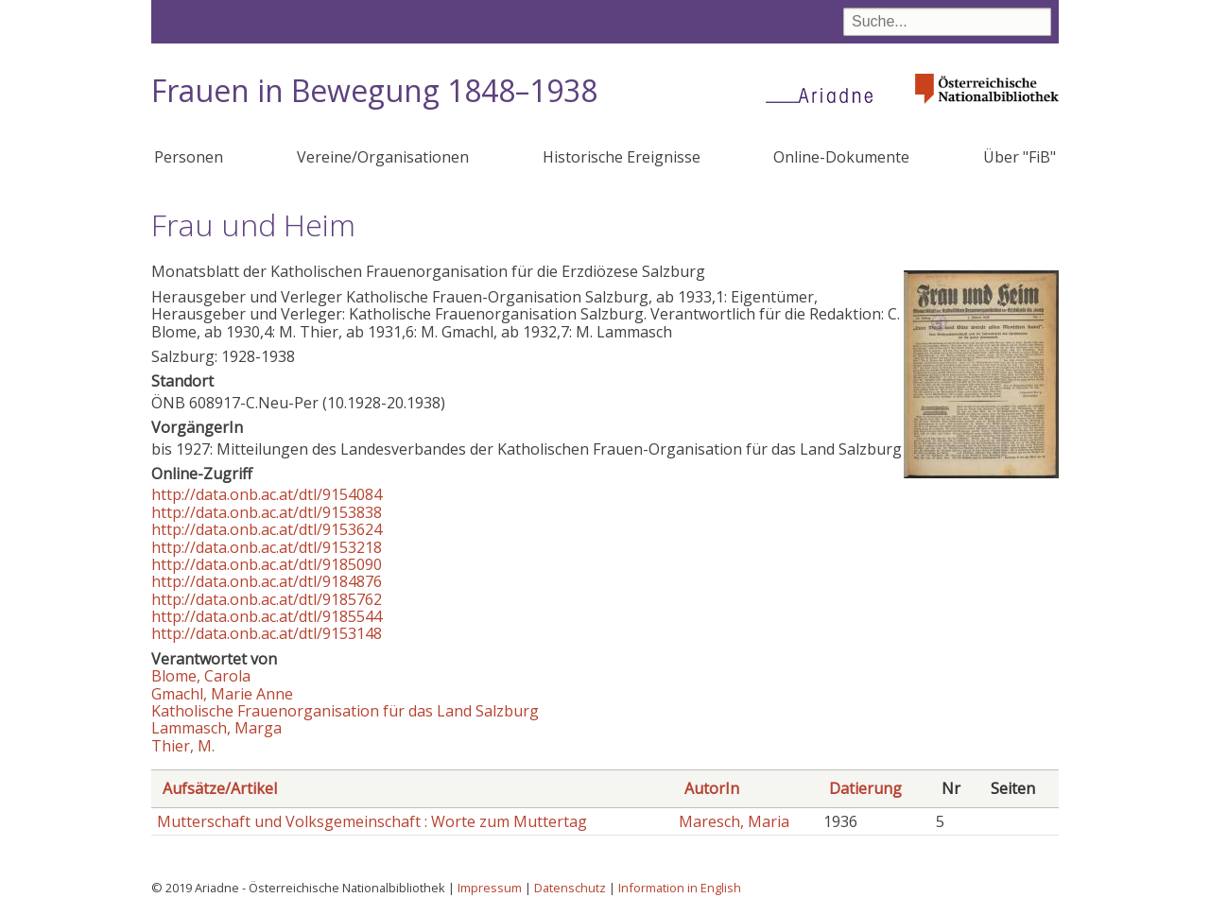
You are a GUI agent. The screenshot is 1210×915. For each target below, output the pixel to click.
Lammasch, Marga (216, 727)
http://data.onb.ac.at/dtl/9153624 (266, 529)
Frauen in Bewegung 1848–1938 (374, 90)
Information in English (679, 887)
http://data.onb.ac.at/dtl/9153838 (266, 512)
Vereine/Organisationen (383, 157)
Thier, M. (183, 745)
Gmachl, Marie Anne (222, 693)
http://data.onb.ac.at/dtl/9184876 (266, 581)
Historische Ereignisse (621, 157)
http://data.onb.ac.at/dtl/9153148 (266, 633)
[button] (981, 472)
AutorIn (711, 788)
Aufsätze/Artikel (220, 788)
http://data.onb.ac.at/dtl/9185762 (266, 599)
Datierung (865, 788)
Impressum (490, 887)
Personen (188, 157)
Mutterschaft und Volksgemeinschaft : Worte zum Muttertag (372, 821)
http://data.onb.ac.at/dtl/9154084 (266, 494)
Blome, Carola (201, 675)
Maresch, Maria (734, 821)
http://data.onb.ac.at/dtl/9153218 (266, 547)
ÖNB (168, 402)
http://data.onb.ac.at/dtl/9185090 (266, 564)
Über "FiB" (1019, 157)
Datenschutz (570, 887)
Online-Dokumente (841, 157)
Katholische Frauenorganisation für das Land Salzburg (345, 710)
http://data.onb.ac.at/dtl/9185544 (266, 616)
